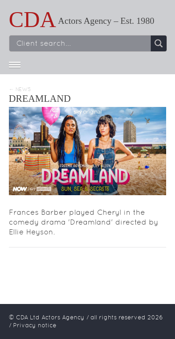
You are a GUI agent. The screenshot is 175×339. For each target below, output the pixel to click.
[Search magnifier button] (159, 43)
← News (20, 89)
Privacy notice (34, 325)
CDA (32, 19)
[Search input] (82, 43)
